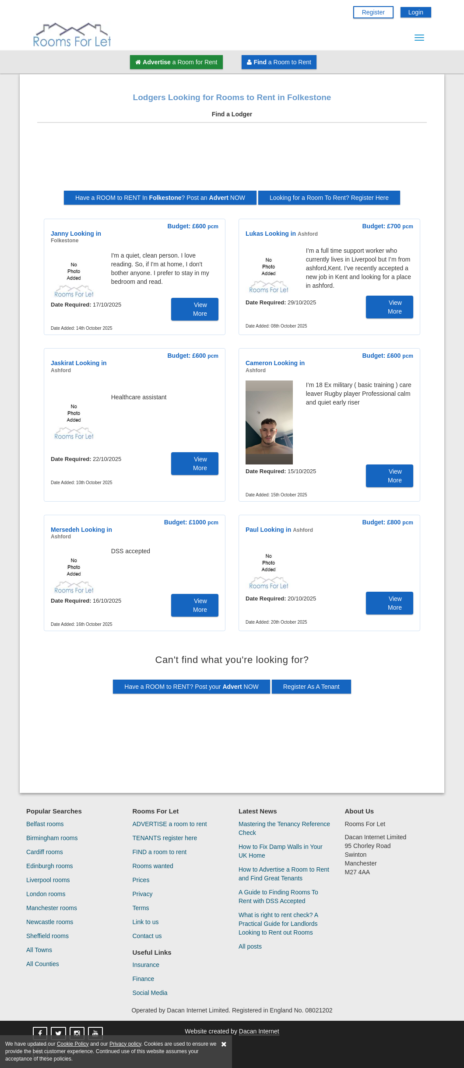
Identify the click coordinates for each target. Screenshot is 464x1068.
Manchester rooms (51, 907)
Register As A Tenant (311, 686)
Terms (141, 907)
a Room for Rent (176, 62)
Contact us (147, 935)
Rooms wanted (153, 865)
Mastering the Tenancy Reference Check (284, 828)
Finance (144, 978)
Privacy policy (125, 1044)
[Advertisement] (232, 160)
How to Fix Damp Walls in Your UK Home (281, 851)
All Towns (39, 949)
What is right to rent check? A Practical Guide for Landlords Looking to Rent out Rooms (278, 923)
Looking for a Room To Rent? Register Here (329, 197)
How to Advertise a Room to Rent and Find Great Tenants (284, 874)
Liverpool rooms (48, 879)
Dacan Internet (259, 1031)
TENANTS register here (165, 837)
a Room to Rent (279, 62)
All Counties (42, 963)
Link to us (146, 921)
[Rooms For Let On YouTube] (96, 1033)
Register (373, 12)
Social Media (150, 992)
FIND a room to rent (160, 851)
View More (200, 309)
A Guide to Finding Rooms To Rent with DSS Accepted (278, 896)
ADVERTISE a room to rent (170, 823)
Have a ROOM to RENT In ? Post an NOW (160, 197)
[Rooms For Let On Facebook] (41, 1033)
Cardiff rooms (44, 851)
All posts (250, 946)
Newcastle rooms (49, 921)
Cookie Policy (73, 1044)
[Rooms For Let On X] (59, 1033)
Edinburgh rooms (49, 865)
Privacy (143, 893)
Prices (141, 879)
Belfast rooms (45, 823)
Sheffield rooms (47, 935)
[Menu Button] (419, 37)
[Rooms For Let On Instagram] (78, 1033)
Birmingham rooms (51, 837)
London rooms (46, 893)
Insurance (146, 964)
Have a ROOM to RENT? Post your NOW (191, 686)
